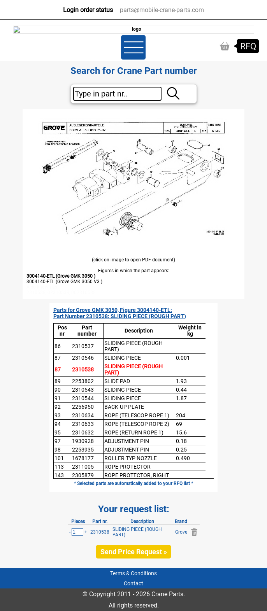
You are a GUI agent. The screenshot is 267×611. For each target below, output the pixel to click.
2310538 (83, 369)
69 (179, 424)
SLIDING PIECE (122, 358)
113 (59, 467)
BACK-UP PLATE (124, 407)
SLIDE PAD (117, 381)
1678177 (83, 458)
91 (57, 398)
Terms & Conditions (133, 573)
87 (57, 358)
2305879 (83, 475)
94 (57, 424)
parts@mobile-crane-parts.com (162, 10)
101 (59, 458)
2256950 (83, 407)
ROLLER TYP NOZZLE (130, 458)
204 (180, 415)
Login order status (88, 10)
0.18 (181, 441)
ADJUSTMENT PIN (126, 441)
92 (57, 407)
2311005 (83, 467)
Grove (181, 532)
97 (57, 441)
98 (57, 449)
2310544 (83, 398)
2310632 (83, 432)
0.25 (181, 449)
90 (57, 390)
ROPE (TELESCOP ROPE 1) (136, 415)
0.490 (183, 458)
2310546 (83, 358)
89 (57, 381)
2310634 (83, 415)
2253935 (83, 449)
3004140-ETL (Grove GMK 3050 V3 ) (64, 281)
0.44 (181, 390)
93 (57, 415)
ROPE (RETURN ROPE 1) (133, 432)
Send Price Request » (133, 552)
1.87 (181, 398)
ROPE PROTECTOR (127, 467)
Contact (133, 583)
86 (57, 346)
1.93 (181, 381)
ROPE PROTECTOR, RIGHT (136, 475)
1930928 (83, 441)
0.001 (183, 358)
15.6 (181, 432)
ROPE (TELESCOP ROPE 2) (136, 424)
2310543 (83, 390)
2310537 (83, 346)
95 (57, 432)
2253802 (83, 381)
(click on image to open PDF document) (133, 260)
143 (59, 475)
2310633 (83, 424)
